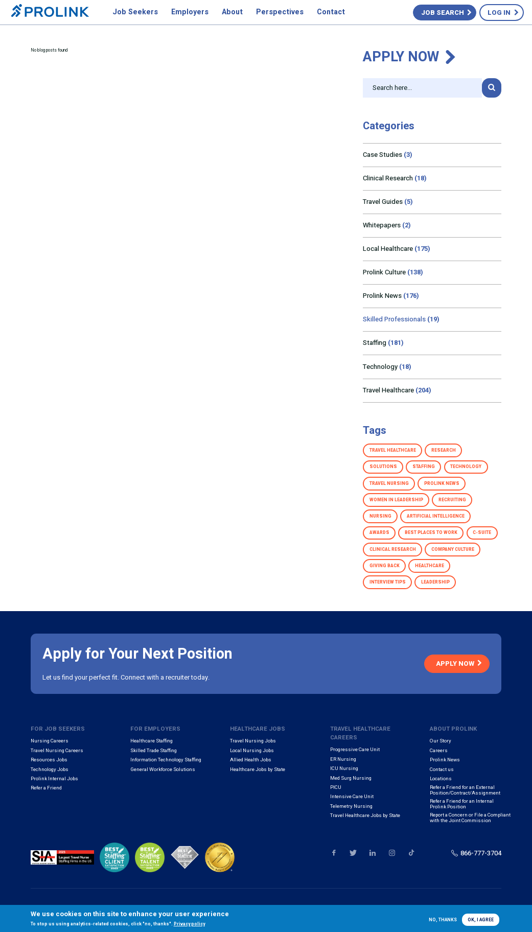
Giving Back (384, 566)
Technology (387, 366)
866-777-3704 (480, 853)
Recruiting (452, 500)
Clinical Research (395, 178)
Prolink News (391, 295)
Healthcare (429, 566)
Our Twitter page (353, 853)
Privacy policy (189, 924)
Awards (379, 532)
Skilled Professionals (401, 319)
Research (443, 450)
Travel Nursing (389, 483)
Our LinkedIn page (372, 853)
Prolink (50, 12)
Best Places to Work (431, 532)
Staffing (383, 342)
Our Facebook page (334, 853)
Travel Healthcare (397, 390)
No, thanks (443, 920)
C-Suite (482, 532)
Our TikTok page (411, 853)
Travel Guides (388, 201)
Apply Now (401, 57)
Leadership (435, 582)
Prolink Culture (393, 272)
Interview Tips (387, 582)
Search (491, 88)
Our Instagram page (392, 853)
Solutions (383, 466)
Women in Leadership (396, 500)
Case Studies (387, 154)
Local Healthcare (396, 248)
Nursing (380, 516)
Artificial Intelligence (436, 516)
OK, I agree (481, 920)
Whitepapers (387, 225)
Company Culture (452, 549)
